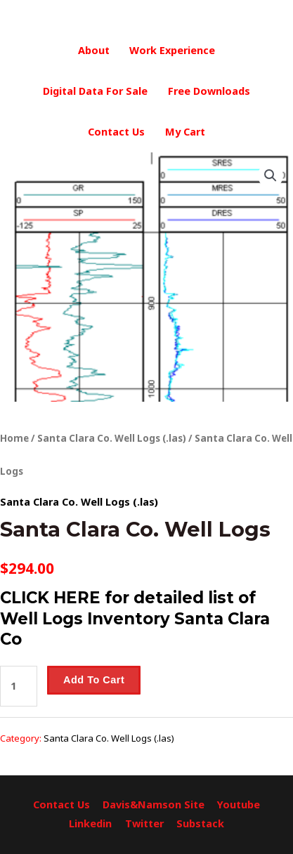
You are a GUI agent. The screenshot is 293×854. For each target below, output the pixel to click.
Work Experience (172, 50)
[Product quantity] (18, 686)
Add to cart (93, 679)
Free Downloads (209, 91)
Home (14, 438)
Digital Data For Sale (95, 91)
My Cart (185, 131)
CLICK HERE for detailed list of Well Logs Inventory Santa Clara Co (135, 618)
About (94, 50)
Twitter (144, 823)
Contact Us (116, 131)
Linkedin (90, 823)
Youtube (238, 804)
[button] (270, 175)
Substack (200, 823)
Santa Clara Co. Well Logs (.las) (111, 438)
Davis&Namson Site (153, 804)
